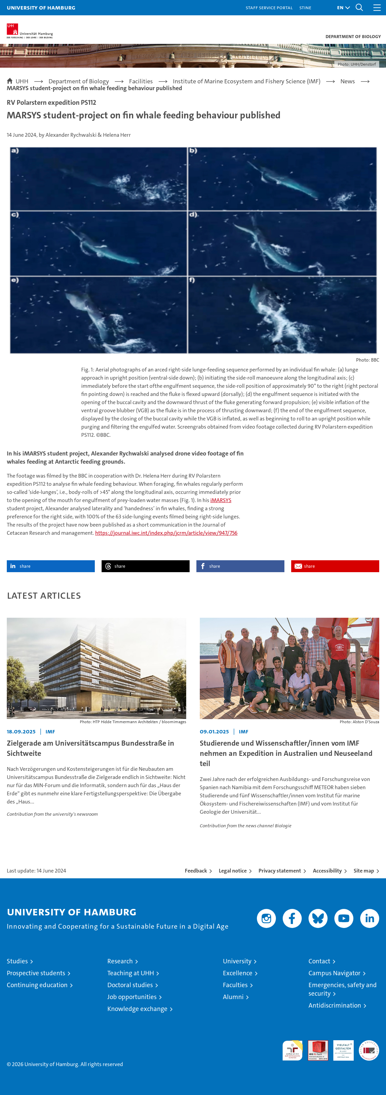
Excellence (237, 973)
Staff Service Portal (269, 7)
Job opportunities (132, 997)
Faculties (235, 985)
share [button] (25, 566)
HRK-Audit (339, 1047)
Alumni (233, 997)
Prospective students (36, 973)
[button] (341, 7)
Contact (319, 961)
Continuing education (37, 985)
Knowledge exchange (137, 1009)
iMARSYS (220, 500)
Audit (314, 1043)
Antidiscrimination (335, 1005)
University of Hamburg (41, 7)
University (237, 961)
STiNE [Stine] (305, 7)
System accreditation (369, 1047)
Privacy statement (280, 870)
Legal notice (233, 870)
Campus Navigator (335, 973)
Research (120, 961)
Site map (364, 870)
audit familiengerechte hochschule (292, 1050)
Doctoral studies (130, 985)
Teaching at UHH (130, 973)
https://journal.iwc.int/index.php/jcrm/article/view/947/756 (166, 532)
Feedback (196, 870)
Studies (17, 961)
